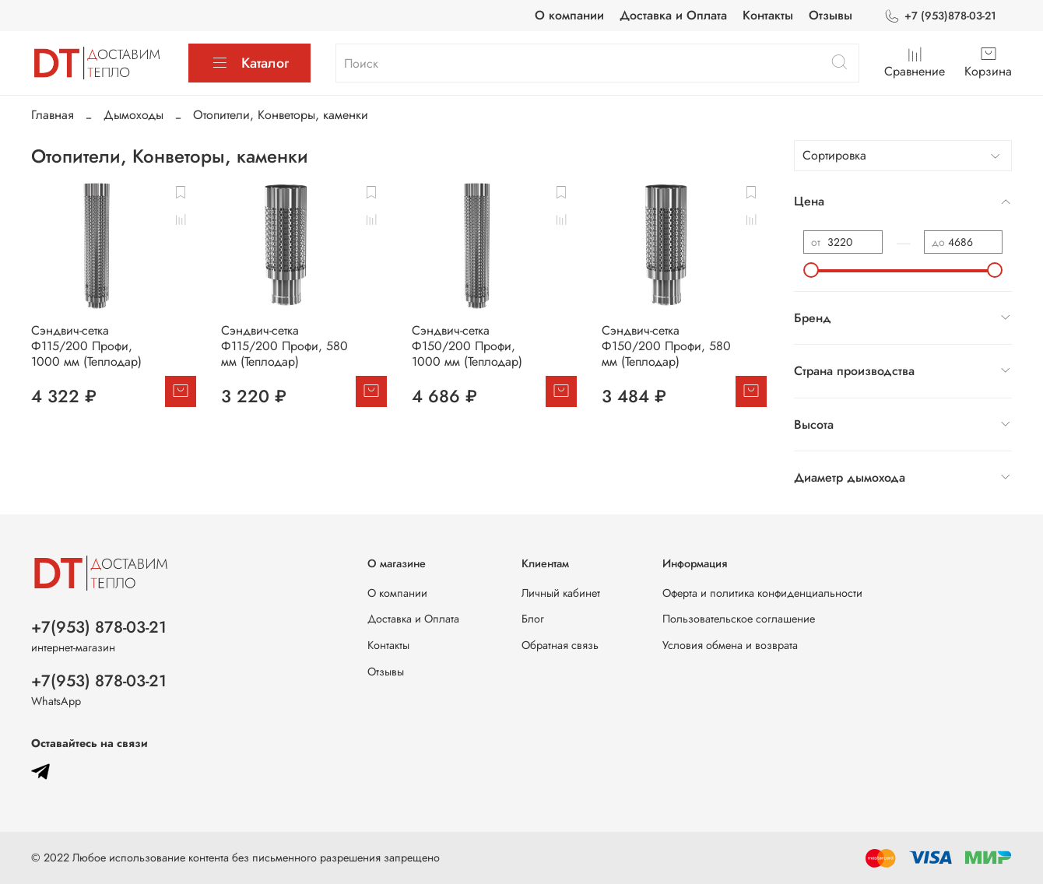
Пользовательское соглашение (738, 618)
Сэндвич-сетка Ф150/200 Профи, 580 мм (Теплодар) (666, 345)
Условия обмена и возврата (730, 645)
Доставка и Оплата (673, 15)
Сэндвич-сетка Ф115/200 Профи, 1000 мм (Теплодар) (86, 345)
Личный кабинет (561, 593)
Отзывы (830, 15)
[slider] (811, 270)
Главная (52, 115)
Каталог (249, 63)
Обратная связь (560, 645)
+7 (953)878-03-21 (939, 16)
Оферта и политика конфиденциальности (762, 593)
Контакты (768, 15)
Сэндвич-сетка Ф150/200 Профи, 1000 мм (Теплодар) (467, 345)
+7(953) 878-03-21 (99, 627)
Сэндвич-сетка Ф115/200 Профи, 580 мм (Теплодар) (284, 345)
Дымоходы (133, 115)
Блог (533, 618)
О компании (569, 15)
